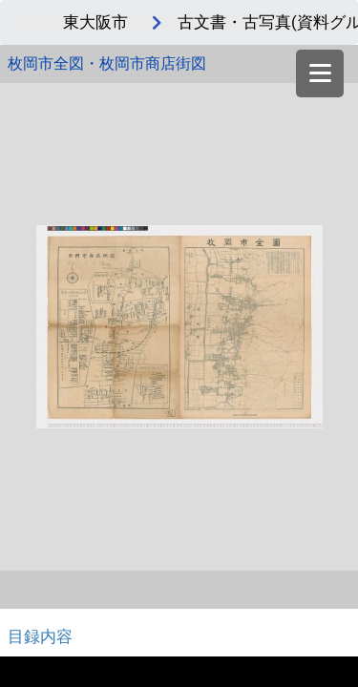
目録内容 (40, 636)
